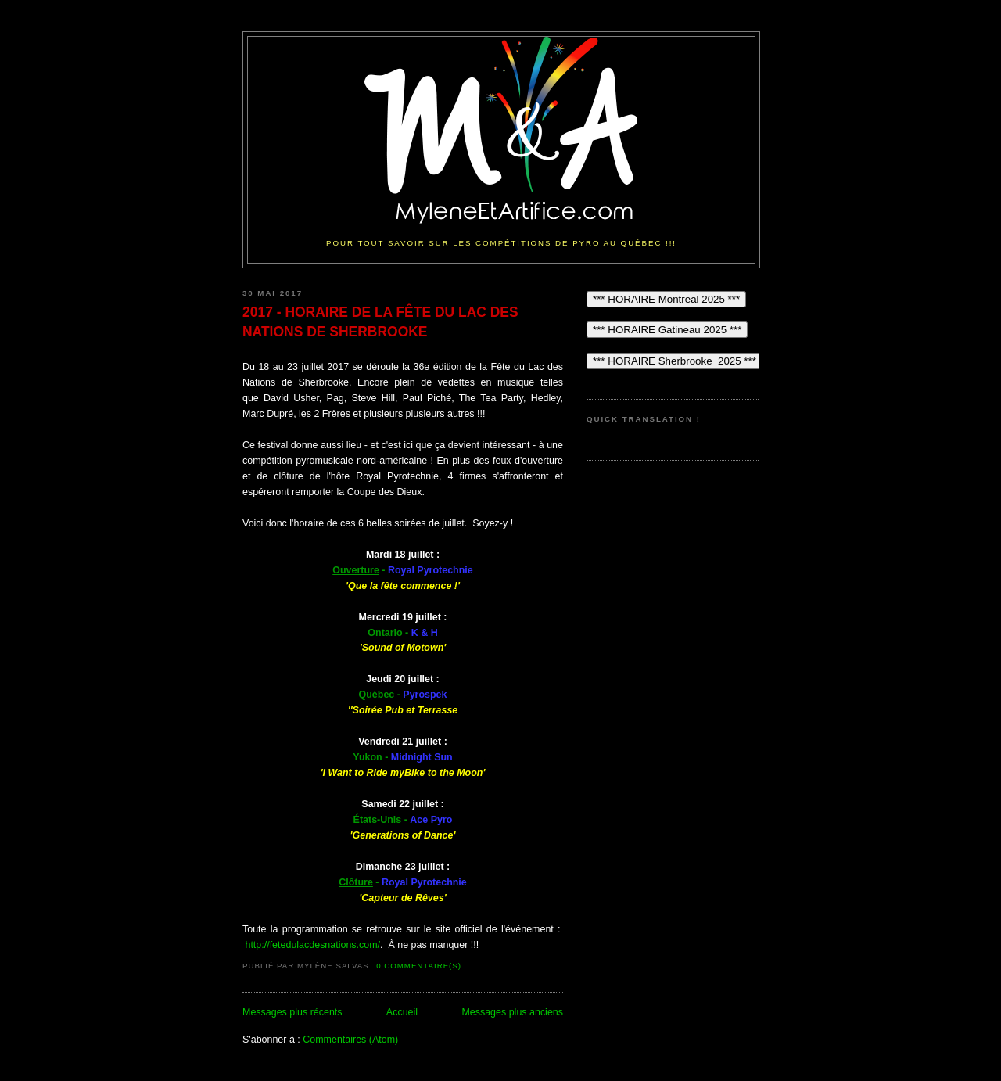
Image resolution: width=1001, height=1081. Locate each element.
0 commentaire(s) (418, 965)
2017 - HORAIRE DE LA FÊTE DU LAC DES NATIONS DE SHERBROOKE (380, 321)
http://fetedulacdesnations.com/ (312, 944)
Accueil (402, 1012)
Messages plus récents (292, 1012)
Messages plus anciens (512, 1012)
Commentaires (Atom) (350, 1039)
